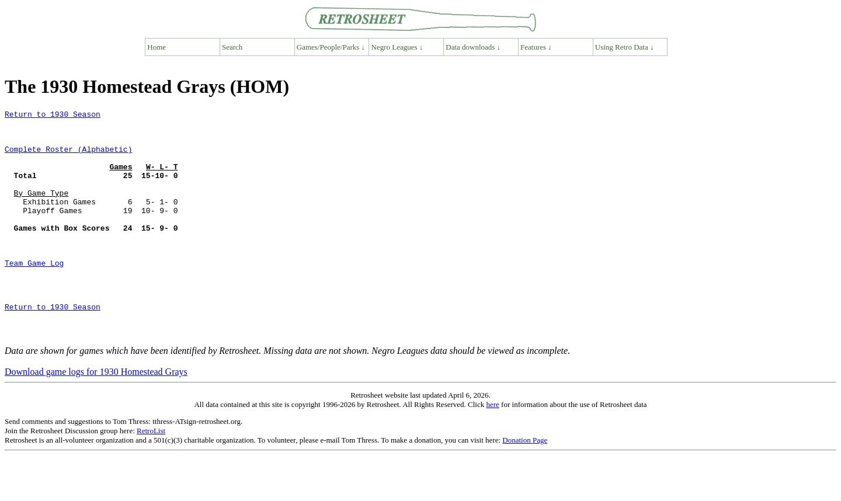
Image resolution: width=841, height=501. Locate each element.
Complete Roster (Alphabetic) (68, 157)
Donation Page (524, 485)
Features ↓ (536, 47)
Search (232, 47)
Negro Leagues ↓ (397, 47)
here (492, 450)
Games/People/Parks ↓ (331, 47)
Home (156, 47)
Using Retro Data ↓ (624, 47)
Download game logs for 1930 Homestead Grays (96, 417)
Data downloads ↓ (473, 47)
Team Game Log (34, 294)
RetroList (151, 476)
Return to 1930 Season (52, 115)
